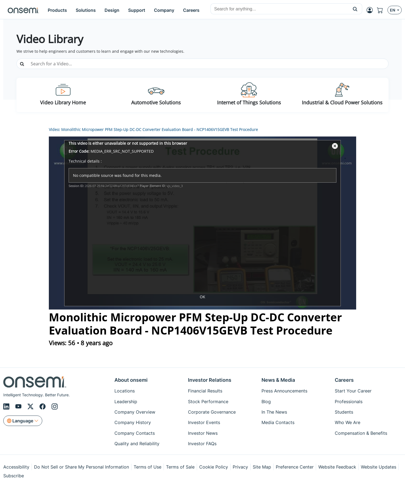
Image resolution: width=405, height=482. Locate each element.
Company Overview (134, 412)
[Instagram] (55, 406)
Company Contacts (134, 433)
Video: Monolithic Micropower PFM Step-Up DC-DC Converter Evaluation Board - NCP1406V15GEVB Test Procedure (153, 129)
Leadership (125, 401)
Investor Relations (209, 380)
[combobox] (279, 9)
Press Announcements (284, 391)
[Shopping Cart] (382, 10)
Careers (344, 380)
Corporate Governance (212, 412)
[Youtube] (19, 406)
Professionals (348, 401)
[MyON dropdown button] (371, 10)
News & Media (278, 380)
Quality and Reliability (136, 443)
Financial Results (205, 391)
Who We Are (347, 422)
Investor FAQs (202, 443)
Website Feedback (337, 467)
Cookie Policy (213, 467)
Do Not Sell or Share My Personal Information (81, 467)
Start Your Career (353, 391)
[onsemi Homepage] (23, 10)
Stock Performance (208, 401)
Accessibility (16, 467)
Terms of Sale (180, 467)
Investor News (203, 433)
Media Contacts (277, 422)
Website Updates (378, 467)
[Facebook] (43, 406)
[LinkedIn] (7, 406)
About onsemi (131, 380)
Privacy (240, 467)
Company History (132, 422)
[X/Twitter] (31, 406)
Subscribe (13, 475)
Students (344, 412)
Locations (124, 391)
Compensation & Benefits (361, 433)
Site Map (262, 467)
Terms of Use (147, 467)
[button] (355, 8)
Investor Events (204, 422)
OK (202, 296)
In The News (274, 412)
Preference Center (295, 467)
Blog (266, 401)
